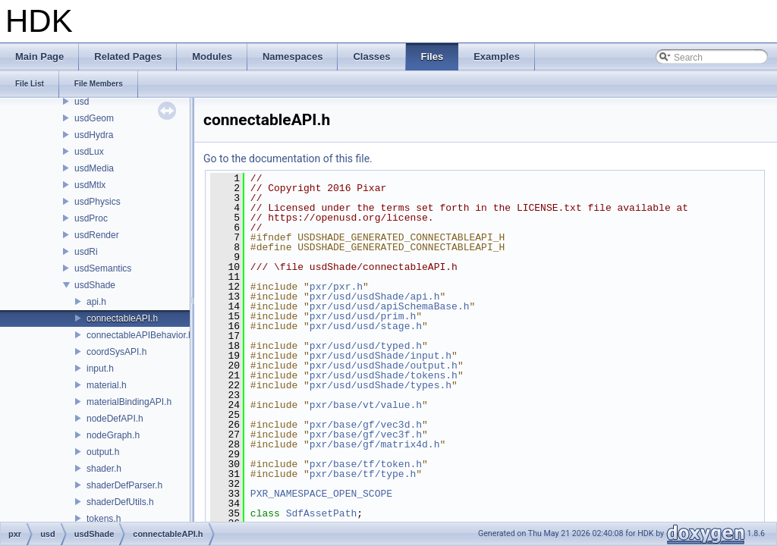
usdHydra (93, 135)
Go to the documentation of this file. (288, 158)
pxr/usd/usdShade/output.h (384, 365)
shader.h (104, 468)
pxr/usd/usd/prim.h (363, 316)
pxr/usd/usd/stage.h (366, 326)
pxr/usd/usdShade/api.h (375, 296)
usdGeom (94, 118)
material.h (107, 385)
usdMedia (94, 168)
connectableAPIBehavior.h (140, 335)
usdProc (91, 218)
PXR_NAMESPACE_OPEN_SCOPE (321, 493)
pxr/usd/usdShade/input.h (380, 355)
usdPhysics (97, 201)
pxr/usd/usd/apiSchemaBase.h (390, 306)
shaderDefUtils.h (120, 502)
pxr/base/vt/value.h (366, 405)
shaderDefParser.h (124, 485)
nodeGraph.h (113, 435)
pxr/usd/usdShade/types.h (380, 385)
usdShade (94, 285)
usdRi (86, 251)
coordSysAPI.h (116, 352)
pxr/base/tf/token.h (366, 464)
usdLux (89, 151)
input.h (100, 368)
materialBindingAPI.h (129, 402)
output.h (103, 452)
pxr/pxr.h (336, 286)
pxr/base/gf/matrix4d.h (375, 444)
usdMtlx (89, 185)
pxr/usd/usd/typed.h (366, 346)
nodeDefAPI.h (115, 418)
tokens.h (104, 518)
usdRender (96, 235)
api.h (96, 302)
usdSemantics (102, 268)
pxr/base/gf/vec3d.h (366, 424)
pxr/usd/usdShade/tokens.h (384, 375)
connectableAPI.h (122, 318)
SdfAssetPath (321, 513)
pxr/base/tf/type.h (363, 474)
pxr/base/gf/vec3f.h (366, 434)
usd (81, 101)
